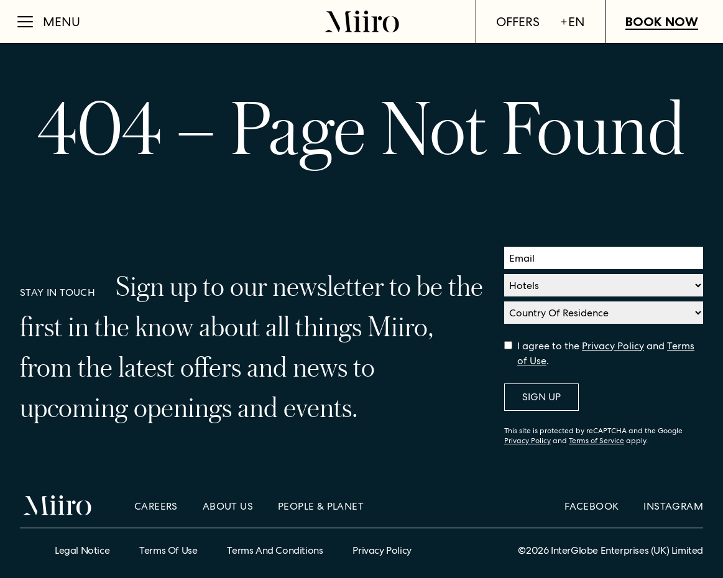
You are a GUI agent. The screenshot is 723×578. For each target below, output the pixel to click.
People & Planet (321, 506)
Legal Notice (82, 550)
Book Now (661, 21)
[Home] (362, 21)
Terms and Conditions (275, 550)
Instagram (673, 506)
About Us (228, 506)
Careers (156, 506)
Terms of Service (596, 441)
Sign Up (541, 396)
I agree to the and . (605, 353)
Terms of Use (168, 550)
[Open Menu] (49, 21)
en (572, 22)
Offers (518, 22)
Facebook (591, 506)
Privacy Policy (613, 345)
